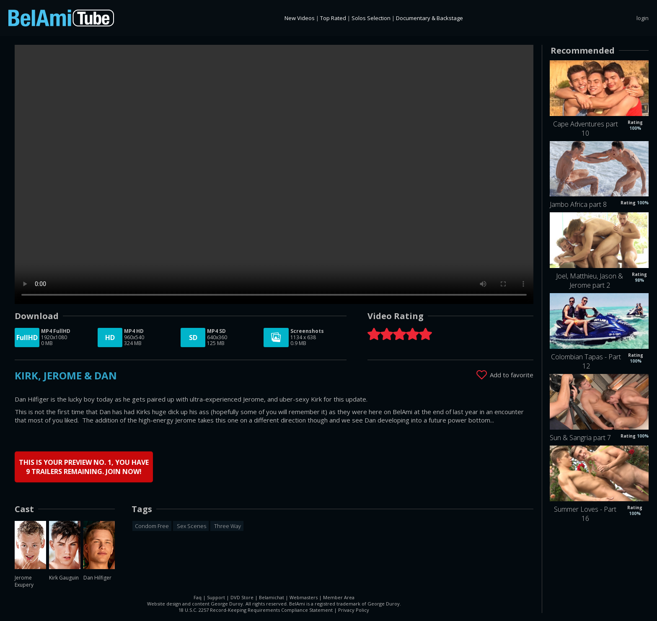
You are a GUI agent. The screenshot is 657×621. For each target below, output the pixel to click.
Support (216, 597)
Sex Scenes (191, 525)
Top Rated (333, 18)
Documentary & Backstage (429, 18)
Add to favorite (511, 374)
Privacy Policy (353, 609)
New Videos (300, 18)
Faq (198, 597)
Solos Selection (371, 18)
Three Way (227, 525)
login (642, 18)
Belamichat (271, 597)
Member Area (338, 597)
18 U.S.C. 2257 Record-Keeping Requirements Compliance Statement (255, 609)
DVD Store (241, 597)
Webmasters (304, 597)
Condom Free (152, 525)
